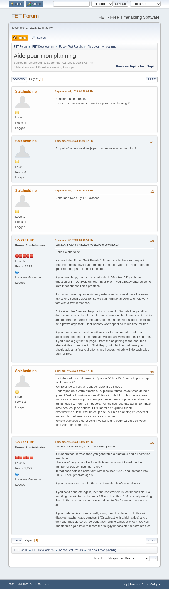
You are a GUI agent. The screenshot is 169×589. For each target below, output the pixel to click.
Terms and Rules (139, 584)
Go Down (19, 79)
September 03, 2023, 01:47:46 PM (74, 190)
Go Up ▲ (155, 584)
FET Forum (25, 16)
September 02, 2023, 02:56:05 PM (74, 91)
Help (124, 584)
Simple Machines (39, 584)
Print (152, 79)
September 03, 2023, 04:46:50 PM (74, 240)
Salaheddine (26, 91)
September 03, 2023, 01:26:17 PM (74, 141)
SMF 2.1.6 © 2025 (18, 584)
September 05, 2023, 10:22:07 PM (74, 442)
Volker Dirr (24, 240)
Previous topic (126, 66)
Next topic (147, 66)
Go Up (17, 540)
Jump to (98, 558)
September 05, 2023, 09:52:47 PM (74, 370)
